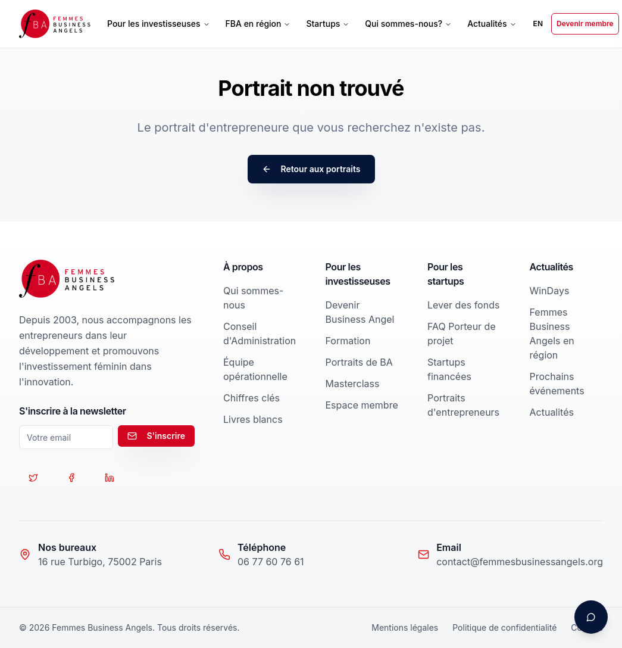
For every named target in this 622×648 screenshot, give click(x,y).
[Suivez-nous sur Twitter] (33, 477)
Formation (348, 341)
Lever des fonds (463, 305)
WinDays (550, 291)
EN (538, 23)
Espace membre (362, 405)
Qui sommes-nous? (408, 23)
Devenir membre (585, 23)
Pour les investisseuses (158, 23)
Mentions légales (404, 627)
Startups (327, 23)
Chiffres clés (251, 398)
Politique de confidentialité (504, 627)
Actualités (491, 23)
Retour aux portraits (311, 169)
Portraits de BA (359, 362)
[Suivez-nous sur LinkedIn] (109, 477)
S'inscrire (156, 436)
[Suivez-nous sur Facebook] (71, 477)
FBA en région (258, 23)
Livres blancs (253, 419)
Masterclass (353, 384)
